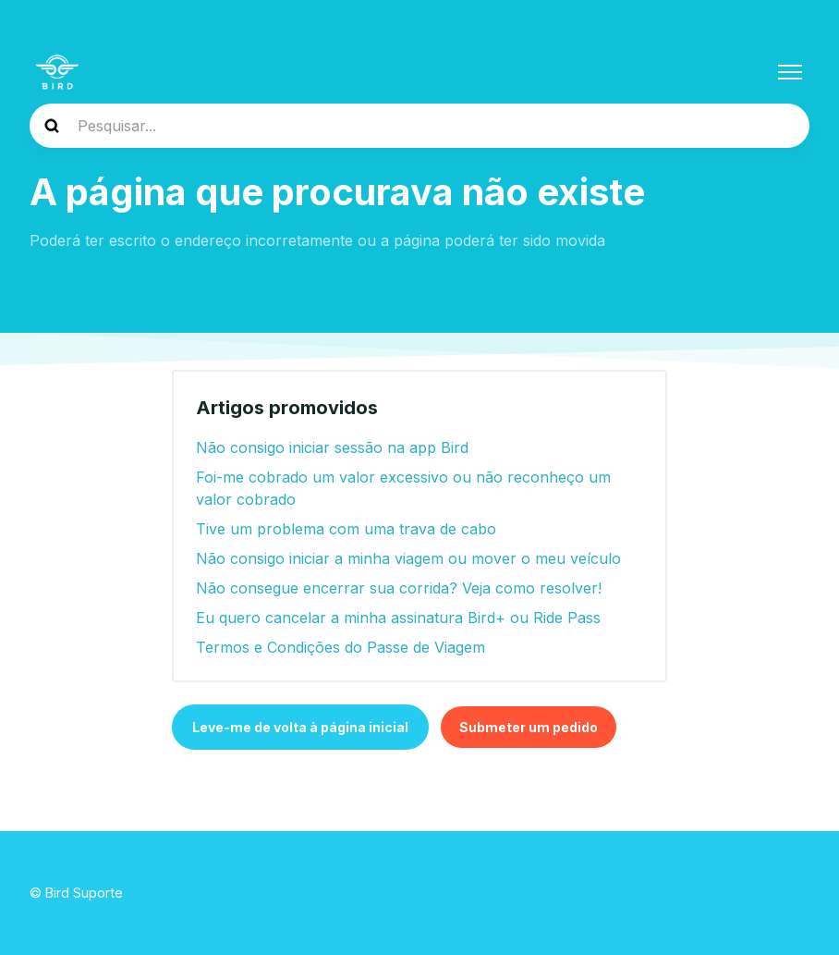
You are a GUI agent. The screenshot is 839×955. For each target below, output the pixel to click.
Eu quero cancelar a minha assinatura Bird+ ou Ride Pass (398, 617)
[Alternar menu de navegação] (790, 72)
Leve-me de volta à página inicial (300, 727)
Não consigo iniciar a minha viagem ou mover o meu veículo (408, 558)
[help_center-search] (419, 126)
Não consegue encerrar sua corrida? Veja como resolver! (399, 588)
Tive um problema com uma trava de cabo (346, 529)
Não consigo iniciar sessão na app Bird (332, 447)
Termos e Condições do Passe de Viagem (340, 647)
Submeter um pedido (528, 727)
